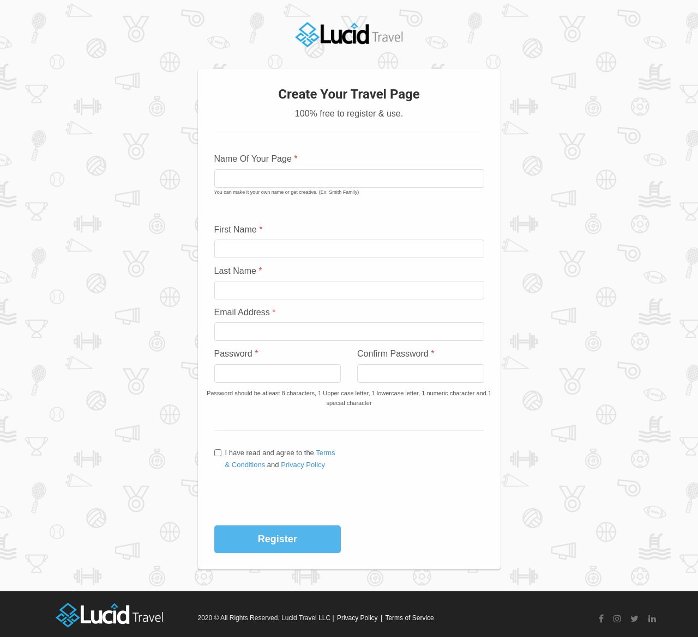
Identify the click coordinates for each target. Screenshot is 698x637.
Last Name (238, 270)
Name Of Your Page (256, 158)
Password (236, 353)
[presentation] (289, 497)
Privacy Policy (303, 465)
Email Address (245, 312)
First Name (238, 229)
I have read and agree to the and (274, 459)
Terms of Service (409, 618)
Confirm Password (395, 353)
